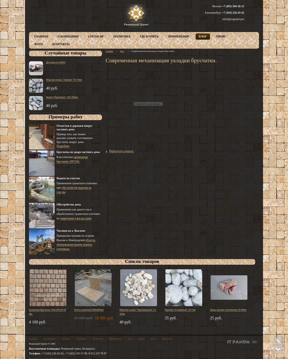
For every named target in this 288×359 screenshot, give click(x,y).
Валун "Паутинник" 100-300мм (62, 97)
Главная (109, 51)
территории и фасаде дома (75, 218)
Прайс (141, 338)
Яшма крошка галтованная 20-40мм (228, 309)
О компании (49, 338)
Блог (122, 51)
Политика (81, 338)
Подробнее (63, 146)
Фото (153, 338)
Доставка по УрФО (55, 62)
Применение (115, 338)
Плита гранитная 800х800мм (89, 309)
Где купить (97, 338)
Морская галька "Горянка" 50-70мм (64, 79)
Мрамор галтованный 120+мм (180, 309)
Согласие (65, 338)
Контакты (167, 338)
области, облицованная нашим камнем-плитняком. (76, 244)
